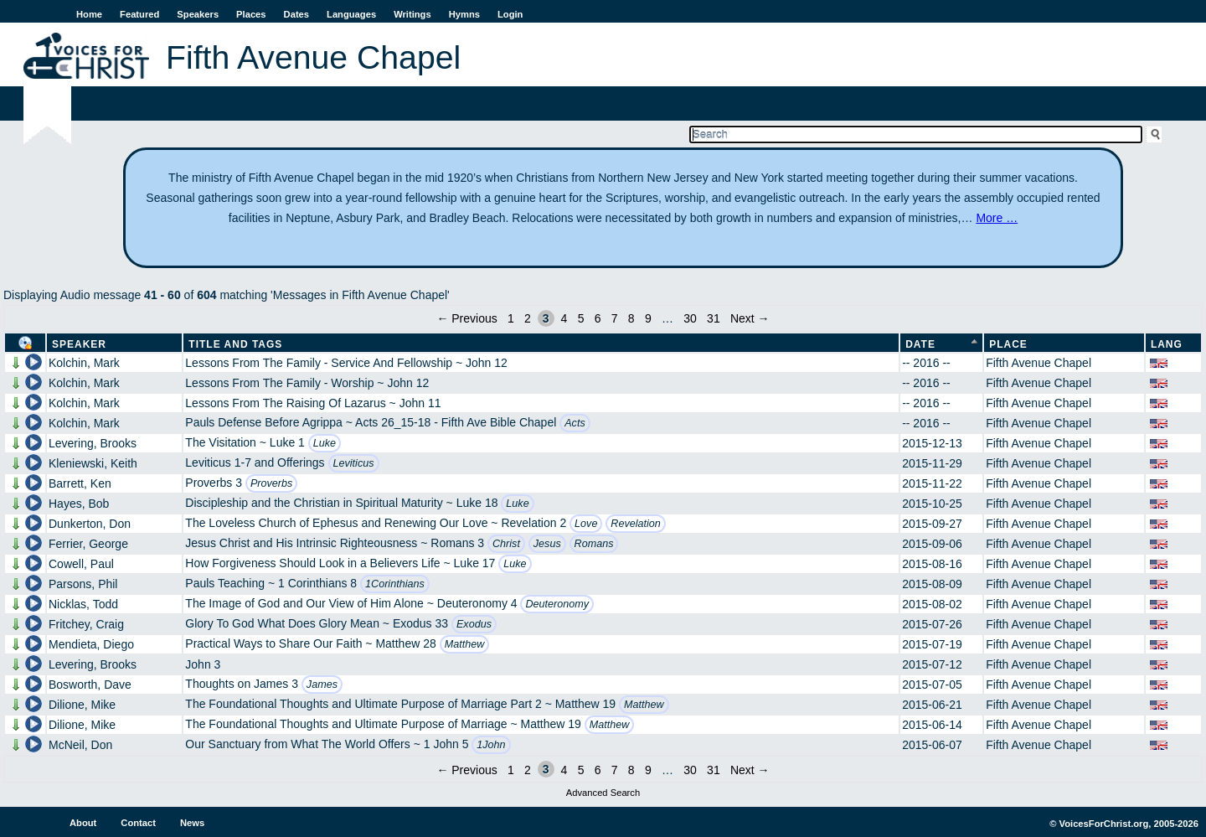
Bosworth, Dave (90, 684)
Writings (412, 14)
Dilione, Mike (82, 704)
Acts (574, 423)
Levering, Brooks (93, 443)
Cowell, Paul (81, 564)
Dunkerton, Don (90, 523)
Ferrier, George (88, 543)
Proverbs (271, 483)
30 (690, 318)
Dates (296, 14)
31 (713, 318)
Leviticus (353, 463)
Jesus (547, 544)
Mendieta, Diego (91, 644)
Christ (506, 544)
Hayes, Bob (79, 503)
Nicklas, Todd (83, 604)
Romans (594, 544)
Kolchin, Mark (84, 362)
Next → (750, 318)
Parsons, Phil (83, 584)
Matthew (465, 644)
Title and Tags (235, 344)
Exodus (474, 624)
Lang (1167, 344)
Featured (139, 14)
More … (997, 218)
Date (920, 344)
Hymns (464, 14)
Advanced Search (603, 793)
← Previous (466, 318)
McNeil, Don (80, 745)
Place (1008, 344)
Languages (351, 14)
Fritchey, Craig (86, 624)
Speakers (198, 14)
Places (250, 14)
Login (510, 14)
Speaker (79, 344)
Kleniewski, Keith (93, 463)
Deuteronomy (557, 604)
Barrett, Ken (80, 483)
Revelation (636, 524)
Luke (324, 443)
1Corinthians (395, 584)
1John (491, 745)
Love (586, 524)
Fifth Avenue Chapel (1038, 362)
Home (89, 14)
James (322, 684)
